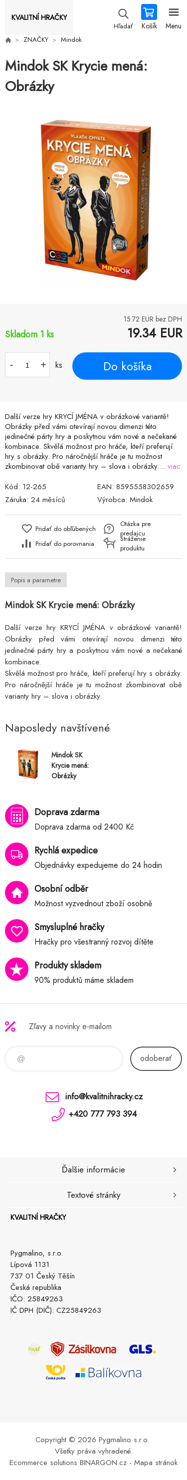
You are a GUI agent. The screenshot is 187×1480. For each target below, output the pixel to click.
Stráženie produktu (133, 543)
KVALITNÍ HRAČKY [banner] (39, 17)
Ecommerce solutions (43, 1462)
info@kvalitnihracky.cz (104, 1096)
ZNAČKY (35, 39)
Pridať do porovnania (64, 543)
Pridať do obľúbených (65, 528)
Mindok (71, 39)
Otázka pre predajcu (135, 528)
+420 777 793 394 (102, 1114)
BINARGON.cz (103, 1462)
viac (174, 466)
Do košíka (127, 366)
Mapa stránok (156, 1462)
